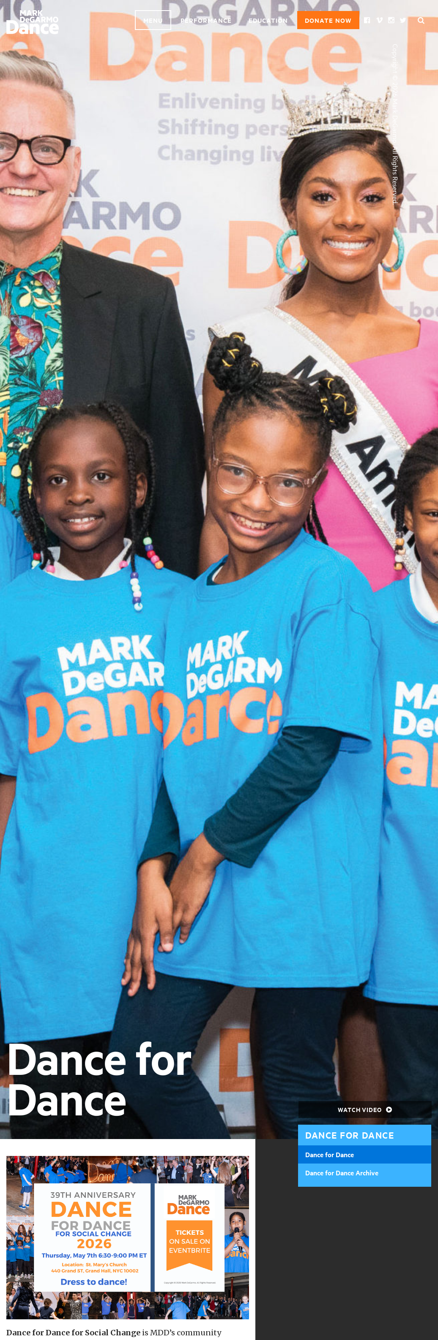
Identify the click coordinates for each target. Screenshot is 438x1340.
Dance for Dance (329, 1154)
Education (268, 20)
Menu (153, 20)
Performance (206, 20)
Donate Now (328, 20)
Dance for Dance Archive (341, 1172)
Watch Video (365, 1109)
